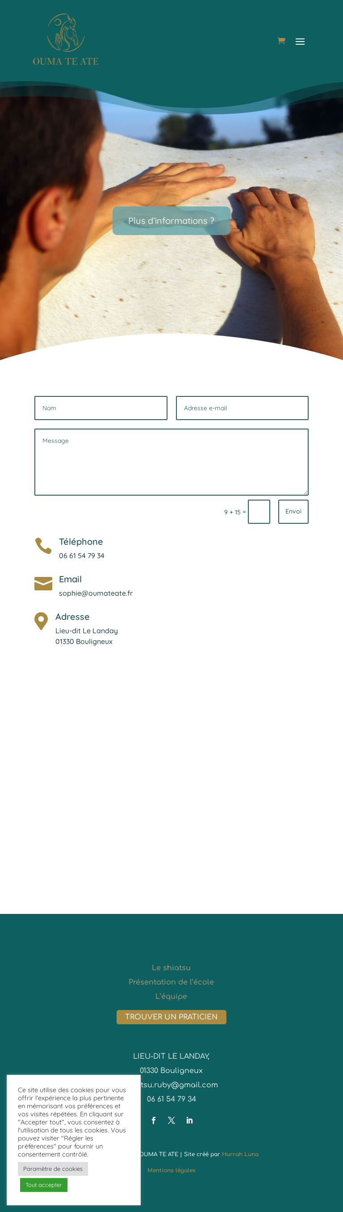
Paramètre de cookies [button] (53, 1168)
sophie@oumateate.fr (96, 593)
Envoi (293, 511)
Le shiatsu (171, 968)
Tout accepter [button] (43, 1184)
